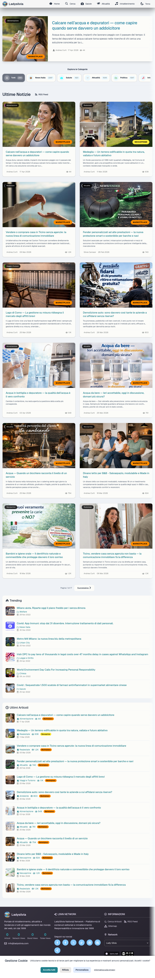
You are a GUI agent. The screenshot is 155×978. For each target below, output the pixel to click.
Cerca (69, 4)
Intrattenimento (125, 4)
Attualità (103, 4)
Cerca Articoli (113, 921)
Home (53, 4)
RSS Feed (41, 94)
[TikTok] (82, 943)
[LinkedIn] (90, 943)
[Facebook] (57, 943)
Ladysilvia (15, 915)
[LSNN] (98, 943)
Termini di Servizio (80, 965)
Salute (85, 4)
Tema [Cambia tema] (145, 3)
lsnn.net (112, 953)
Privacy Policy (63, 965)
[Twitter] (73, 943)
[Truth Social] (57, 950)
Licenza (94, 965)
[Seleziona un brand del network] (127, 943)
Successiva (84, 588)
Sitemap (110, 926)
